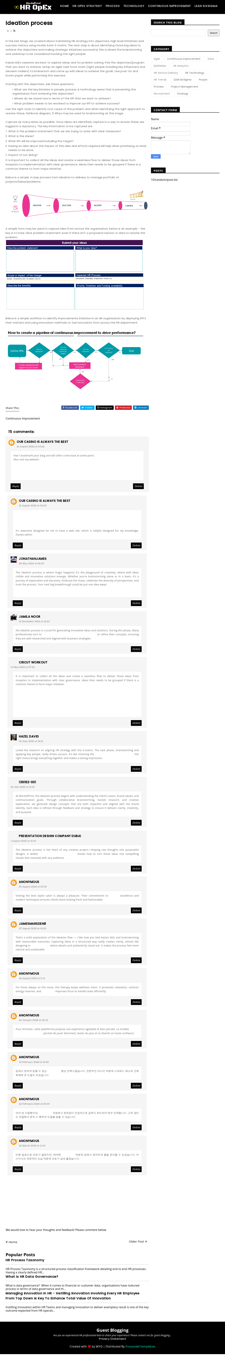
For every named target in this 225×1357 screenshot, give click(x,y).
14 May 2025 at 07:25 (23, 667)
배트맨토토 (22, 518)
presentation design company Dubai (50, 836)
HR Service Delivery (166, 73)
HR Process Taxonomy (25, 1260)
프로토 (17, 475)
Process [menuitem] (113, 6)
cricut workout (33, 662)
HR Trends (160, 79)
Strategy (182, 93)
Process (159, 86)
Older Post (136, 1242)
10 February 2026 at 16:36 (34, 1062)
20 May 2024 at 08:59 (31, 563)
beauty (114, 895)
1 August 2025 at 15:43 (23, 841)
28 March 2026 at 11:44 (32, 1145)
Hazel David (29, 736)
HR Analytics (181, 66)
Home (13, 1242)
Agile (157, 59)
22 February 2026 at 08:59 (34, 1103)
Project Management (184, 86)
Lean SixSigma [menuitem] (206, 6)
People (203, 79)
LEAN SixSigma (183, 79)
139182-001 (27, 782)
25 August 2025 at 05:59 (33, 886)
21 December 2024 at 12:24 (34, 621)
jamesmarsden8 (32, 924)
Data (211, 59)
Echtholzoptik (40, 945)
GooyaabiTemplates (140, 1346)
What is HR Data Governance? (32, 1276)
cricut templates (27, 712)
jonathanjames (33, 559)
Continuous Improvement (183, 59)
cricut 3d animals (27, 704)
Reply (15, 486)
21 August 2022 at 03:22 (30, 446)
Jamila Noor (29, 616)
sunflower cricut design (32, 692)
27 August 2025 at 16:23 (32, 928)
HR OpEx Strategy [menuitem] (87, 6)
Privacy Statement (112, 1339)
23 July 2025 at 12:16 (22, 787)
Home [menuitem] (64, 6)
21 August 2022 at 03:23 (32, 505)
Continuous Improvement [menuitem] (169, 6)
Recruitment (162, 93)
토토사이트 (22, 514)
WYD (99, 1346)
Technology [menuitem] (133, 6)
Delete (138, 486)
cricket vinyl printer (29, 700)
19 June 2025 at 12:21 (31, 741)
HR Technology (194, 73)
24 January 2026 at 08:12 (33, 1020)
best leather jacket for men (114, 754)
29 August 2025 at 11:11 (32, 978)
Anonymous (29, 882)
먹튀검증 (18, 471)
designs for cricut (28, 708)
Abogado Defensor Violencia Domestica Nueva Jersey (52, 592)
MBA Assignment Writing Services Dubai (69, 634)
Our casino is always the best (42, 442)
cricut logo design (28, 688)
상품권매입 (45, 1113)
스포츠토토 (19, 467)
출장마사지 (48, 991)
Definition (160, 66)
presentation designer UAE (57, 854)
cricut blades (25, 696)
